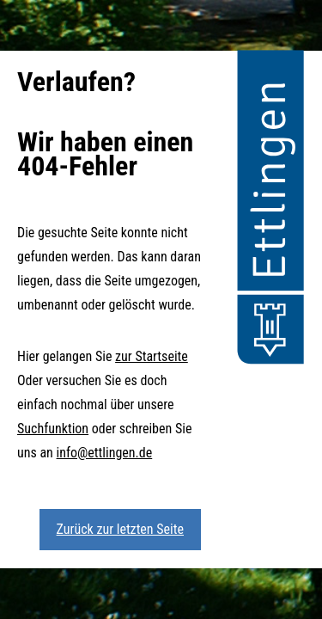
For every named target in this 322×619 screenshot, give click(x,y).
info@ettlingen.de (105, 452)
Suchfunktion (52, 428)
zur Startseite (151, 356)
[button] (270, 210)
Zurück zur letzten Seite (120, 529)
